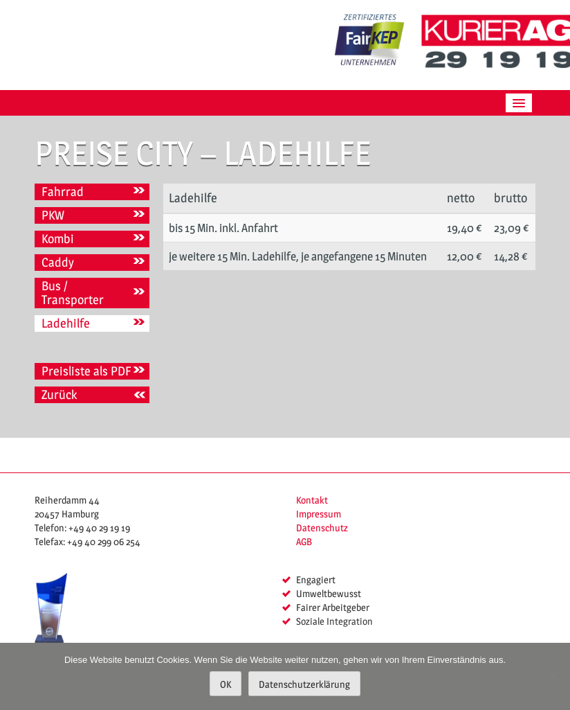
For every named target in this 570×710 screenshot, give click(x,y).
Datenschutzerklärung (304, 684)
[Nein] (553, 677)
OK (225, 684)
